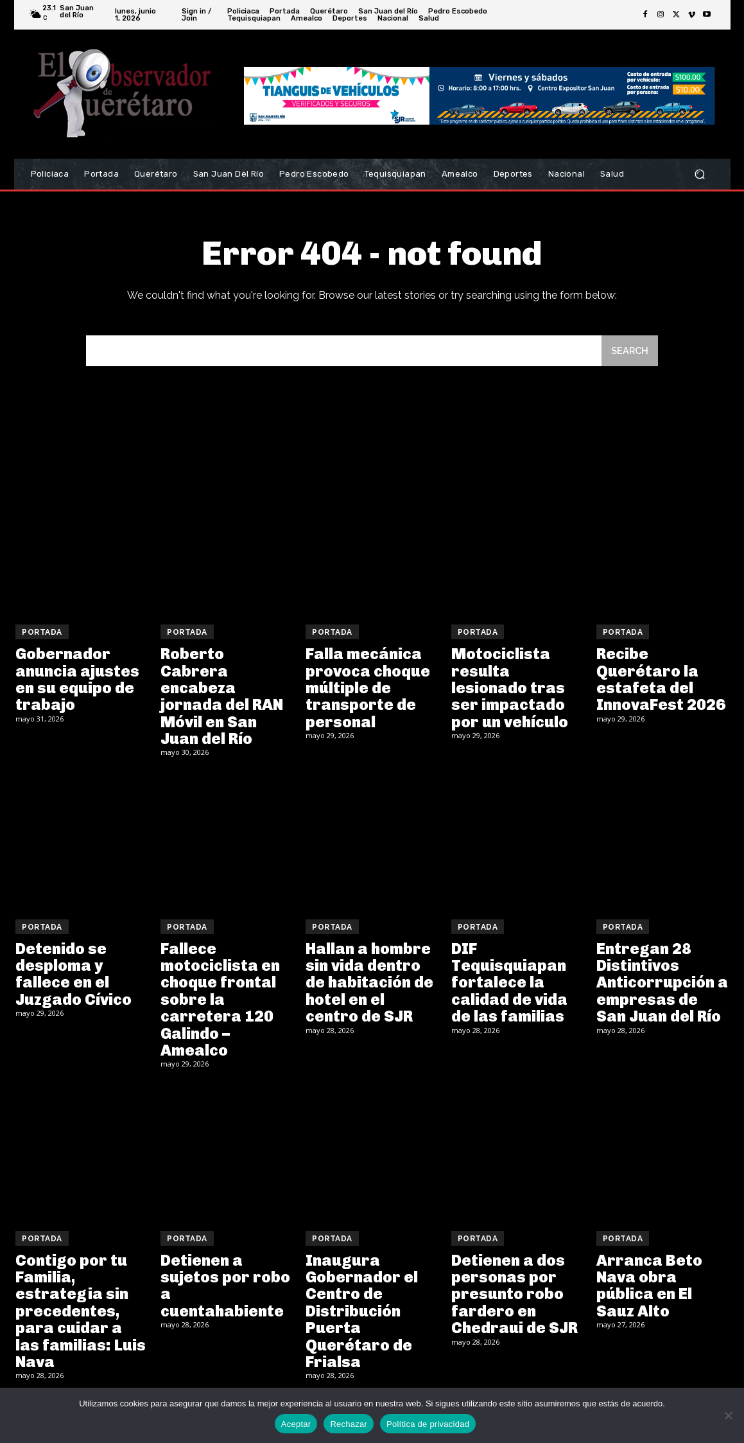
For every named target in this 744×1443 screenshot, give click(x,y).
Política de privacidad (427, 1424)
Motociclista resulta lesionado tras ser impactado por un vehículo (509, 689)
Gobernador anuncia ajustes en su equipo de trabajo (77, 680)
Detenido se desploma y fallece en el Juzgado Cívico (73, 975)
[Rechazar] (728, 1415)
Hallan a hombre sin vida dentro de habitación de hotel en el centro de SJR (369, 984)
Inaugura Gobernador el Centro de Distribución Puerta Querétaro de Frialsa (362, 1312)
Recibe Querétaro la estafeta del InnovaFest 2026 (660, 680)
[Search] (629, 351)
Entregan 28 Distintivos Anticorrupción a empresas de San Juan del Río (662, 984)
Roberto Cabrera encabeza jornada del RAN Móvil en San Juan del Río (221, 697)
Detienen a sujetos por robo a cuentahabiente (225, 1287)
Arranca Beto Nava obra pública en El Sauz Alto (649, 1287)
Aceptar (296, 1424)
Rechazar (348, 1424)
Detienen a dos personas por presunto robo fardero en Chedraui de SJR (514, 1295)
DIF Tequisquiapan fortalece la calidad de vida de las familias (509, 984)
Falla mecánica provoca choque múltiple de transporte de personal (368, 689)
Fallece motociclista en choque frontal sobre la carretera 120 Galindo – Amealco (220, 1001)
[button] (700, 174)
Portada (42, 633)
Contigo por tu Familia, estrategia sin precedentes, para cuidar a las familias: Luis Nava (80, 1312)
